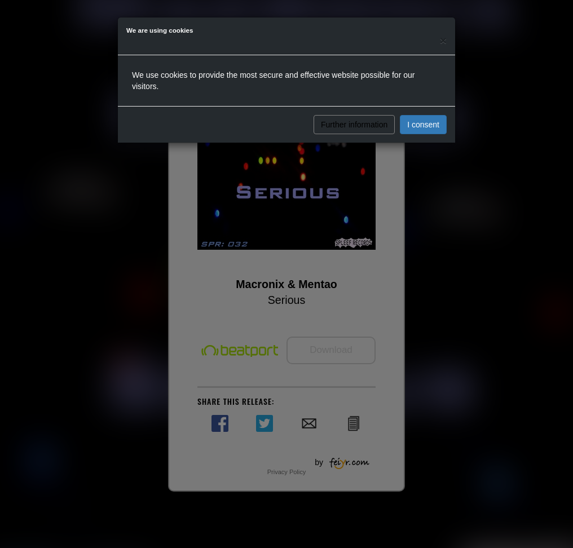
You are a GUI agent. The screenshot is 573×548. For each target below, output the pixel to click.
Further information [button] (354, 124)
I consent (423, 124)
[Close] (443, 40)
